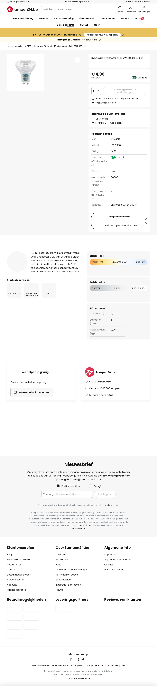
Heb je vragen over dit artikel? (122, 253)
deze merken (113, 505)
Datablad (142, 77)
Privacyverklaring (114, 569)
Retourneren (14, 564)
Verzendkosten (15, 579)
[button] (77, 60)
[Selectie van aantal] (96, 91)
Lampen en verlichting (17, 46)
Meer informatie (57, 278)
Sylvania (115, 139)
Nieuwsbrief (62, 559)
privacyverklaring (78, 528)
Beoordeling (87, 278)
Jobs (58, 564)
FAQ (9, 554)
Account (12, 584)
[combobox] (73, 9)
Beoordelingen (64, 579)
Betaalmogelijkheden (19, 574)
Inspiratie (61, 584)
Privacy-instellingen (41, 665)
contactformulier (86, 525)
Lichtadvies (74, 584)
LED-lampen (38, 46)
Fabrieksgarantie (16, 590)
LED (29, 46)
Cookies (108, 564)
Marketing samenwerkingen (71, 569)
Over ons (61, 554)
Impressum (110, 554)
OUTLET (84, 24)
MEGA (102, 34)
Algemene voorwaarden (118, 559)
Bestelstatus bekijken (19, 559)
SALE (139, 18)
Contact (12, 569)
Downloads (113, 278)
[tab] (22, 279)
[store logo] (22, 9)
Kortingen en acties (67, 574)
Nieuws (59, 590)
